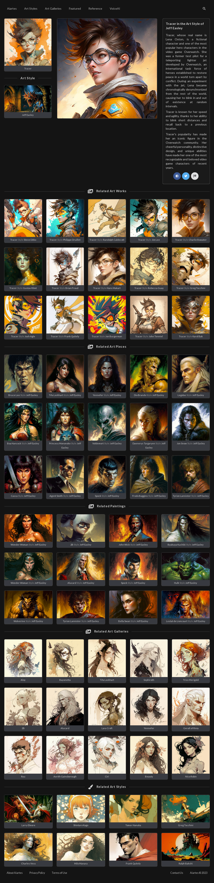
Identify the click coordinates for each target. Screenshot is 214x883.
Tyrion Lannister (182, 496)
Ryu (23, 776)
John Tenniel (156, 336)
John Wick (124, 544)
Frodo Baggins (140, 496)
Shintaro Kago (80, 825)
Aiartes (12, 8)
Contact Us (176, 872)
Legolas (182, 395)
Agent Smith (56, 496)
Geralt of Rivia (191, 728)
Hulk (176, 582)
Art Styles (30, 8)
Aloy (23, 680)
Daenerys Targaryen (143, 443)
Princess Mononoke (60, 443)
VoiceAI (115, 8)
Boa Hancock (14, 443)
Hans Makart (114, 288)
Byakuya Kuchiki (177, 544)
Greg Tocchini (197, 288)
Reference (95, 8)
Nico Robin (191, 776)
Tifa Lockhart (56, 395)
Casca (14, 496)
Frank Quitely (71, 336)
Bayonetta (65, 680)
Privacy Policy (37, 872)
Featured (75, 8)
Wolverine (19, 621)
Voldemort (98, 443)
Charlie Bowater (198, 239)
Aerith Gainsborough (65, 776)
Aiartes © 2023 (198, 872)
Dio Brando (140, 395)
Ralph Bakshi (186, 863)
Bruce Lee (14, 395)
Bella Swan (124, 621)
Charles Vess (28, 863)
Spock (98, 496)
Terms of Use (59, 872)
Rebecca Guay (156, 288)
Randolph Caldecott (113, 239)
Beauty (149, 776)
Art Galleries (53, 8)
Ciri (107, 776)
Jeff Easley (28, 115)
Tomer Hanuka (133, 825)
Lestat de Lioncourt (176, 621)
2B (71, 544)
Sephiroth (149, 680)
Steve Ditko (30, 239)
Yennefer (98, 395)
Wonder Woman (19, 544)
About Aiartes (15, 872)
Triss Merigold (191, 680)
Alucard (72, 582)
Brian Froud (71, 288)
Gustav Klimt (30, 288)
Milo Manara (81, 863)
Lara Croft (107, 728)
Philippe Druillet (71, 239)
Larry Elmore (28, 825)
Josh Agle (30, 336)
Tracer (28, 68)
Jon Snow (182, 443)
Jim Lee (156, 239)
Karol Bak (197, 336)
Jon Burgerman (113, 336)
